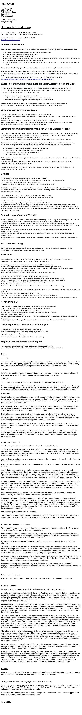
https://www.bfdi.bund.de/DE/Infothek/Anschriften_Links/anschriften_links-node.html (27, 79)
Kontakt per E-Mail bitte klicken (10, 40)
